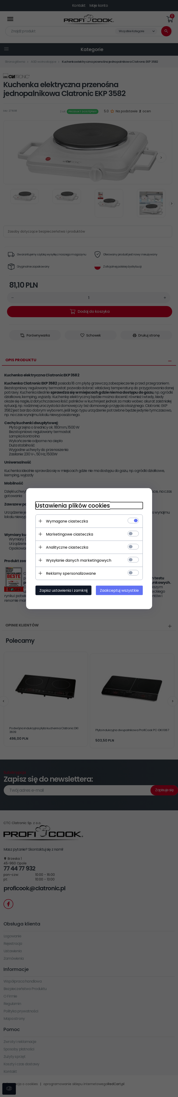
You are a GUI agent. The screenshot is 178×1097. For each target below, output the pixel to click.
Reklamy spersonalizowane (71, 573)
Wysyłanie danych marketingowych (78, 560)
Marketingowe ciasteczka (69, 534)
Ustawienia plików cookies (72, 505)
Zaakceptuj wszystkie (119, 590)
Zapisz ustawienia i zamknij (63, 590)
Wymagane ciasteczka (67, 521)
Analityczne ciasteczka (67, 547)
